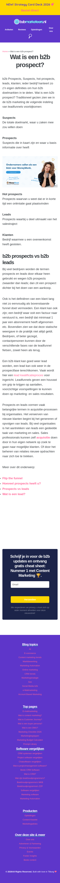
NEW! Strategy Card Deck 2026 (28, 4)
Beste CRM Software (30, 770)
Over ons (30, 839)
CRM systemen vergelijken (30, 753)
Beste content (30, 860)
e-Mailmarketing (30, 690)
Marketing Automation (30, 665)
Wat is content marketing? (30, 715)
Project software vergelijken (29, 757)
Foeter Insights (30, 856)
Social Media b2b (30, 686)
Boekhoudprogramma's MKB (30, 782)
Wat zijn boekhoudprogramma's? (30, 778)
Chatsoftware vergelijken (30, 761)
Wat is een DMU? (30, 728)
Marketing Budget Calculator (30, 740)
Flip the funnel (12, 478)
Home (5, 51)
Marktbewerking (30, 661)
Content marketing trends (30, 657)
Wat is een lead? (14, 494)
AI (30, 649)
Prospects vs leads (15, 488)
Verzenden (30, 599)
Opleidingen (36, 30)
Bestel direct (30, 10)
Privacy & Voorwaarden (30, 848)
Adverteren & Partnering (30, 843)
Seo (30, 682)
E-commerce (30, 653)
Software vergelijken (30, 790)
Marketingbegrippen (30, 736)
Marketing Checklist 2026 (30, 732)
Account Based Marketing (30, 694)
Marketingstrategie (30, 678)
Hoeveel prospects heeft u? (21, 483)
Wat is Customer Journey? (30, 719)
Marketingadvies (30, 824)
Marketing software (30, 794)
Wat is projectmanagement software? (30, 766)
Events (30, 852)
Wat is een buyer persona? (30, 723)
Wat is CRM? (30, 774)
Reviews (22, 30)
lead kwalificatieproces (28, 375)
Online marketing (30, 670)
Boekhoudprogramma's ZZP (30, 786)
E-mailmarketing (30, 711)
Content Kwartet (30, 819)
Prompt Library (30, 744)
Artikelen (9, 30)
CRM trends (29, 674)
